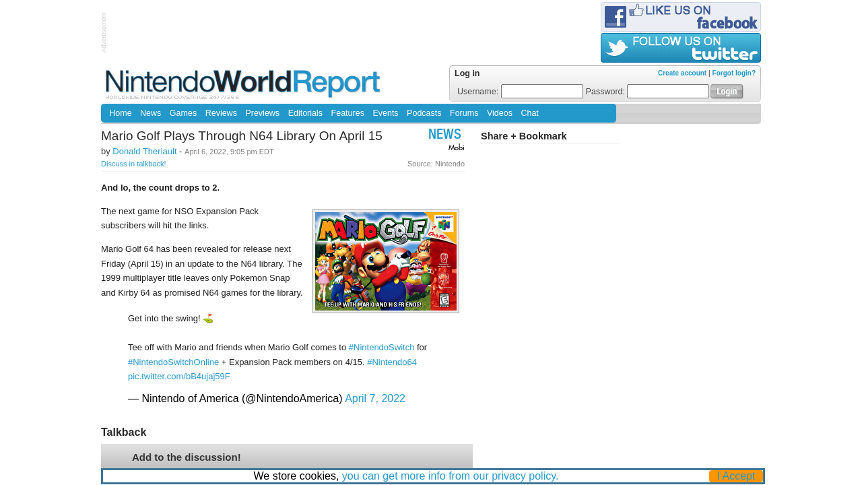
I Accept (736, 476)
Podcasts (424, 113)
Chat (529, 113)
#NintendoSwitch (382, 347)
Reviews (221, 113)
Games (183, 113)
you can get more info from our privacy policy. (450, 476)
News (150, 113)
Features (347, 113)
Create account (682, 73)
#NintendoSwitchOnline (173, 362)
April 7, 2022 (375, 398)
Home (120, 113)
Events (385, 113)
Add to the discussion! (186, 457)
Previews (262, 113)
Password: (648, 91)
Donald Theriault (144, 151)
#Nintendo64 (392, 362)
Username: (520, 91)
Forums (464, 113)
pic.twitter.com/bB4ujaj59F (179, 376)
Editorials (305, 113)
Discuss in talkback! (133, 164)
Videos (499, 113)
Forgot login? (734, 73)
